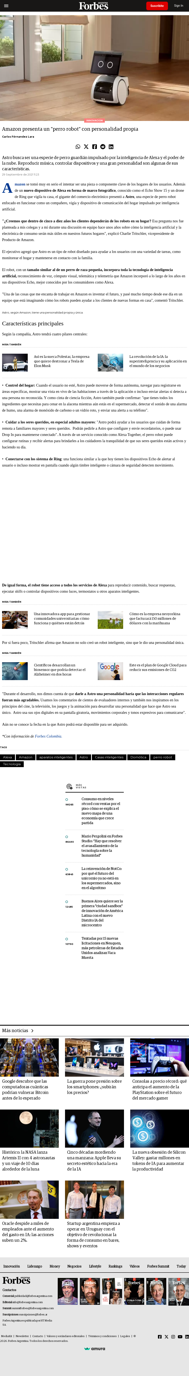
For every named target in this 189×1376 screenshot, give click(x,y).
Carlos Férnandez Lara (18, 136)
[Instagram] (173, 1337)
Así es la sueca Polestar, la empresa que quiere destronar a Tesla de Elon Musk (61, 361)
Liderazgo (34, 1266)
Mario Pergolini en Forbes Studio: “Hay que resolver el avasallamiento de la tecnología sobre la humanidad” (102, 846)
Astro (84, 757)
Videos (135, 1266)
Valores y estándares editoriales (66, 1336)
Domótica (138, 757)
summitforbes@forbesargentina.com (33, 1308)
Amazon (25, 757)
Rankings (115, 1266)
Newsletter (22, 1336)
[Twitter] (166, 1337)
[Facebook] (160, 1337)
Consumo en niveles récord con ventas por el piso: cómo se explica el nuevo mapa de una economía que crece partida (100, 811)
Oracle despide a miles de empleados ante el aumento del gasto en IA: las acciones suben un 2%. (28, 1232)
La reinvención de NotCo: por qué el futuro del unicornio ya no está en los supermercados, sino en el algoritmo (101, 878)
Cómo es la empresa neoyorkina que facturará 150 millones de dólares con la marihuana (154, 618)
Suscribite (157, 5)
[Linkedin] (187, 1337)
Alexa (7, 757)
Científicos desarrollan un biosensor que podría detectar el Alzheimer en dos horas (59, 670)
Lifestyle (95, 1266)
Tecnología (12, 764)
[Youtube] (180, 1337)
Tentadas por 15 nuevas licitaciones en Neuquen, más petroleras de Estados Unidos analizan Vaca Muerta (102, 948)
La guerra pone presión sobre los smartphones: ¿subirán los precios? (94, 1087)
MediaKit (6, 1336)
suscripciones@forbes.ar (33, 1314)
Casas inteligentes (109, 757)
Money (55, 1266)
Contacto (37, 1336)
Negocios (74, 1266)
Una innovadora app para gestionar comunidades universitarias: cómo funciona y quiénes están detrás (62, 618)
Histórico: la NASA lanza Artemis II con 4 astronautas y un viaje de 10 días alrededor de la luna (28, 1160)
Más (100, 786)
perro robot (162, 757)
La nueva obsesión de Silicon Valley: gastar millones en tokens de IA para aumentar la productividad (159, 1160)
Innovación (11, 1266)
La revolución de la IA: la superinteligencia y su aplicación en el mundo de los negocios (158, 361)
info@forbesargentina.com (28, 1302)
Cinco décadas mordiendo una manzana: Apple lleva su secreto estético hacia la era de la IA (94, 1160)
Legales (125, 1336)
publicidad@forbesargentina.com (33, 1296)
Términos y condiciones (102, 1336)
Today (181, 1266)
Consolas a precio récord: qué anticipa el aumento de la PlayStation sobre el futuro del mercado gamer (159, 1089)
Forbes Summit (158, 1266)
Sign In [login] (178, 5)
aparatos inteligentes (56, 757)
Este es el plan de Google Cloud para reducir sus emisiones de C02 (157, 668)
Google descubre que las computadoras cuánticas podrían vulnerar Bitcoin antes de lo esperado (25, 1089)
